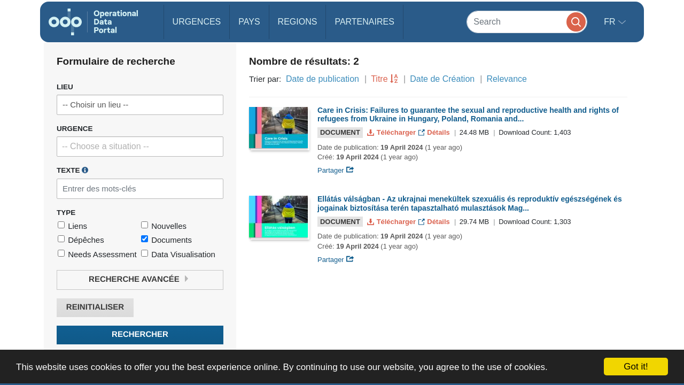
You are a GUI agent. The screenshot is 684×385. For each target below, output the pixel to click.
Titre (379, 78)
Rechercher (140, 334)
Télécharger (392, 132)
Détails (435, 132)
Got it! (636, 366)
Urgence (75, 129)
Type (66, 213)
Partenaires (364, 21)
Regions (297, 21)
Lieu (65, 87)
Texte (72, 170)
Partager (335, 170)
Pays (249, 21)
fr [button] (611, 21)
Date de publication (322, 78)
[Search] (527, 22)
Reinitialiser (95, 307)
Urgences (197, 21)
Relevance (506, 78)
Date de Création (442, 78)
